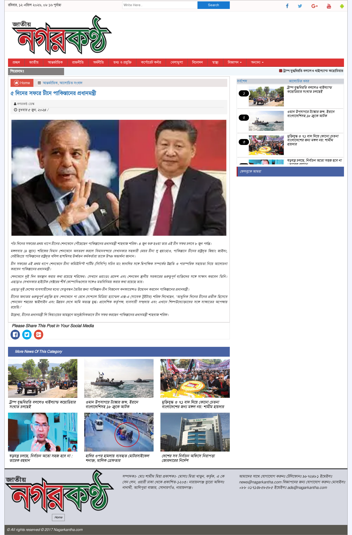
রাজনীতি (78, 62)
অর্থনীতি (98, 62)
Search (213, 5)
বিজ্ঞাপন (235, 62)
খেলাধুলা (177, 62)
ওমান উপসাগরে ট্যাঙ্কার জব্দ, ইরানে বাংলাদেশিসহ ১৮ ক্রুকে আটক (111, 404)
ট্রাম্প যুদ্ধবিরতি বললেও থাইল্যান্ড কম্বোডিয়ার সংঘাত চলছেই (42, 404)
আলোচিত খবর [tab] (299, 81)
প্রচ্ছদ (16, 62)
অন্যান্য (257, 62)
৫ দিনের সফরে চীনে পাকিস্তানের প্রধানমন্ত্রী (53, 93)
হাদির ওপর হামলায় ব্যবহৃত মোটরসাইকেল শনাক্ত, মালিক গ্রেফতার (117, 458)
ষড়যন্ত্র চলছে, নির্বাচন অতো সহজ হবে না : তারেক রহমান (40, 458)
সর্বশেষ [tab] (242, 81)
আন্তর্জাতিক (55, 62)
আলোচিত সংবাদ (71, 83)
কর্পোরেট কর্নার (151, 62)
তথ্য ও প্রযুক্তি (122, 62)
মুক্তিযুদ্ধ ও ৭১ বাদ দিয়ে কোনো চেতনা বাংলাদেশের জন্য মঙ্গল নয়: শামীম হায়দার (193, 404)
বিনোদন (197, 62)
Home (22, 83)
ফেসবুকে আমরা (250, 171)
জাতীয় (33, 62)
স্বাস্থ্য (215, 62)
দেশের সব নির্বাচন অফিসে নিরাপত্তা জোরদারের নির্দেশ (188, 458)
